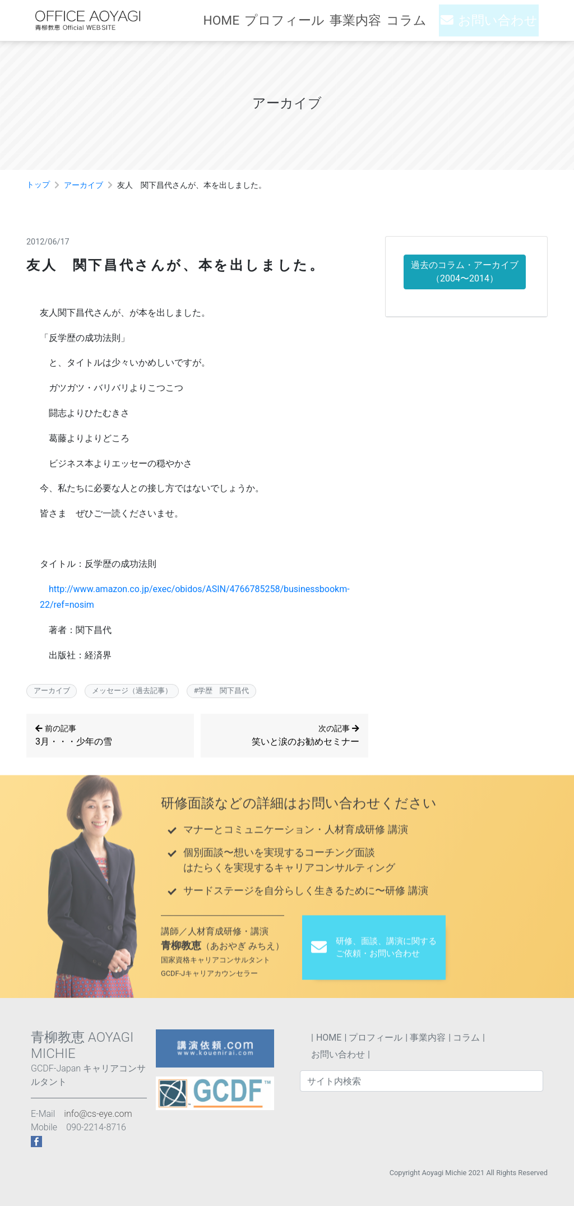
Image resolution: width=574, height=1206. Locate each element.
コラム (419, 20)
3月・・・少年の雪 (110, 737)
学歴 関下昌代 (223, 692)
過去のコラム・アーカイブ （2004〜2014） (465, 274)
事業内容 (368, 20)
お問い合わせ (503, 20)
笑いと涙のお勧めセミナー (289, 737)
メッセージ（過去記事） (132, 692)
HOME (243, 20)
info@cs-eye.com (98, 1113)
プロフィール (303, 20)
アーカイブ (83, 185)
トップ (38, 185)
